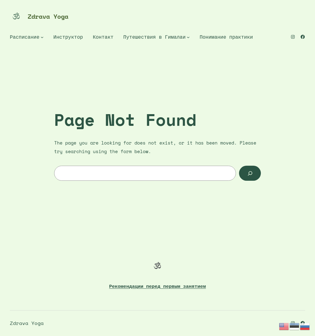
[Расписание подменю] (42, 37)
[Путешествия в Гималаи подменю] (188, 37)
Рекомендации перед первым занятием (157, 286)
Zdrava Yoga (48, 16)
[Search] (250, 173)
